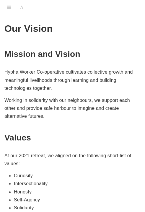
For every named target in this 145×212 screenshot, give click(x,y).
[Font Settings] (21, 7)
